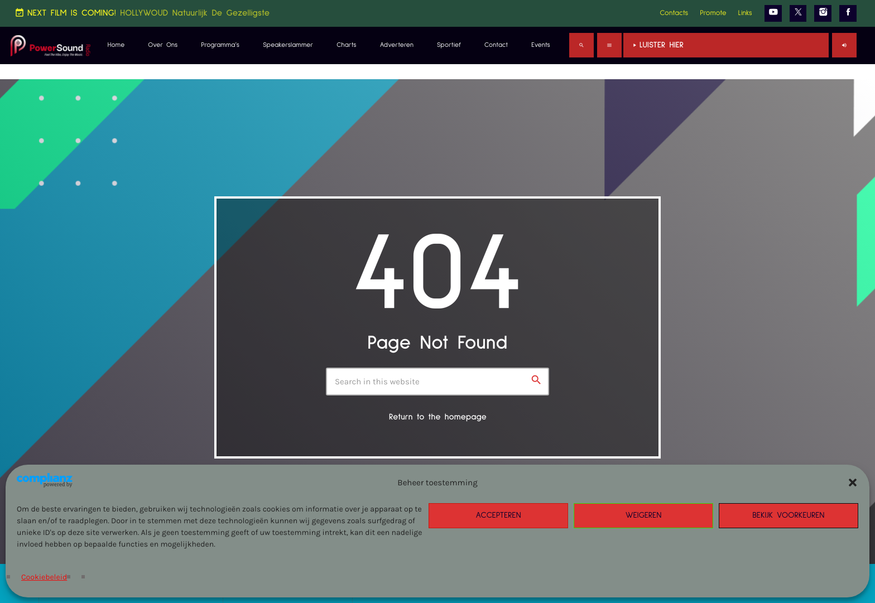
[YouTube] (773, 13)
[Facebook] (848, 13)
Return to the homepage (438, 417)
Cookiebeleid (44, 577)
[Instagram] (822, 13)
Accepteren (498, 516)
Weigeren (644, 516)
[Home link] (50, 45)
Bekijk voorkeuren (789, 516)
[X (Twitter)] (798, 13)
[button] (852, 482)
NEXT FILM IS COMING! (142, 13)
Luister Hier (726, 45)
